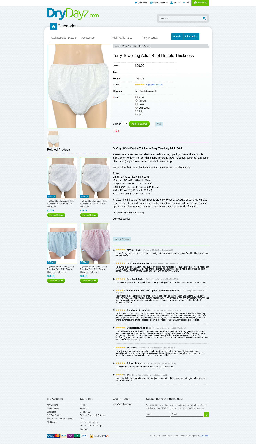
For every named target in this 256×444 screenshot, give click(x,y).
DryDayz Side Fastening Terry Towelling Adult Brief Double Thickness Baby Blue (60, 269)
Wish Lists (142, 3)
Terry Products (150, 37)
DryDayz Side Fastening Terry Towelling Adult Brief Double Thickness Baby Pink (93, 269)
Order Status (53, 408)
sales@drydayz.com (122, 404)
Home (117, 46)
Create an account (64, 419)
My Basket (52, 422)
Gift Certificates (160, 3)
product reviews (154, 85)
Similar (51, 197)
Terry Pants (144, 46)
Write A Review (122, 239)
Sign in (177, 3)
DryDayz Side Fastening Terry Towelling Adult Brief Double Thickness (93, 204)
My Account (52, 405)
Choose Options (56, 215)
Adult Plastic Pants (122, 37)
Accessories (88, 37)
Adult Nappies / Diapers (63, 37)
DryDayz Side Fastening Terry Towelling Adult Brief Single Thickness (60, 204)
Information (191, 36)
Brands (177, 36)
